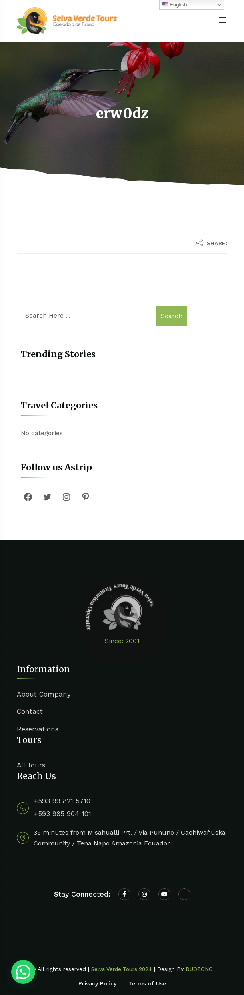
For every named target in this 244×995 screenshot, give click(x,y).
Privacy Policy (97, 983)
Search (171, 316)
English (174, 5)
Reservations (37, 729)
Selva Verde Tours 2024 (121, 969)
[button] (23, 972)
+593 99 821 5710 (62, 801)
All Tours (31, 765)
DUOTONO (199, 969)
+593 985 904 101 (62, 814)
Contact (30, 711)
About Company (44, 694)
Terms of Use (147, 983)
